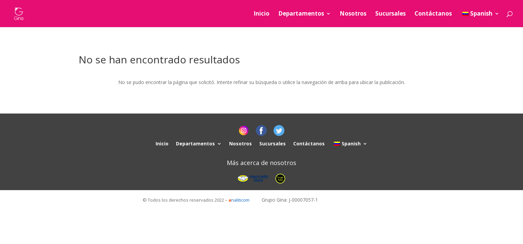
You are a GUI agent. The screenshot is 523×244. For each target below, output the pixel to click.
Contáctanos (433, 14)
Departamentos (301, 14)
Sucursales (390, 14)
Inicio (261, 14)
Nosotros (353, 14)
